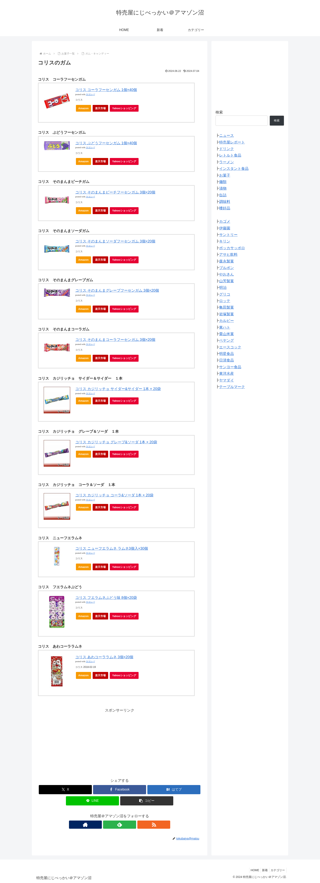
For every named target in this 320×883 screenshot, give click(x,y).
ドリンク (226, 149)
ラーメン (226, 162)
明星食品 (226, 354)
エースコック (230, 347)
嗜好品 (224, 208)
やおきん (226, 274)
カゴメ (224, 221)
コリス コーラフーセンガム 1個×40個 (106, 90)
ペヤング (226, 340)
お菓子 (224, 175)
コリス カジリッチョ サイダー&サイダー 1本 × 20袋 (118, 389)
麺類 (223, 182)
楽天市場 (100, 108)
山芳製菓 (226, 281)
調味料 (224, 202)
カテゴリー (277, 870)
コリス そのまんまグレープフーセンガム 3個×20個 (117, 290)
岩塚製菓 (226, 314)
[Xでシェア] (65, 789)
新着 (263, 870)
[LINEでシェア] (92, 800)
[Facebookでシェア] (119, 789)
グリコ (224, 294)
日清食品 (226, 360)
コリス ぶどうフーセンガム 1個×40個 (106, 143)
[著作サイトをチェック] (110, 825)
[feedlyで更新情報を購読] (120, 825)
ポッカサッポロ (232, 248)
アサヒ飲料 (228, 254)
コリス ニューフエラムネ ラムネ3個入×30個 (111, 548)
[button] (146, 800)
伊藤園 (224, 228)
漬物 (223, 188)
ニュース (226, 135)
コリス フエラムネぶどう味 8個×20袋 (106, 598)
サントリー (228, 235)
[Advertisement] (119, 742)
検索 (219, 112)
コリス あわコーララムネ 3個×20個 (104, 657)
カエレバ (90, 94)
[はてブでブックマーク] (173, 789)
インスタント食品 (234, 169)
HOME (251, 870)
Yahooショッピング (125, 109)
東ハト (224, 327)
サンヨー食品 (230, 367)
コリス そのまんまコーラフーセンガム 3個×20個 (115, 340)
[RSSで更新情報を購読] (129, 825)
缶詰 (223, 195)
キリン (224, 241)
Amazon (83, 108)
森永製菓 (226, 261)
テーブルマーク (232, 387)
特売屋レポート (232, 142)
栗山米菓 (226, 334)
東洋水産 (226, 373)
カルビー (226, 321)
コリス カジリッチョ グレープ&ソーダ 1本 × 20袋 (116, 442)
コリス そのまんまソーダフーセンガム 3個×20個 (115, 241)
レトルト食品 (230, 155)
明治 (223, 288)
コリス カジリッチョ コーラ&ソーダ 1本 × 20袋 (114, 495)
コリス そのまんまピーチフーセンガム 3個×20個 (115, 192)
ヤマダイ (226, 380)
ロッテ (224, 301)
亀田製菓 (226, 307)
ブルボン (226, 268)
